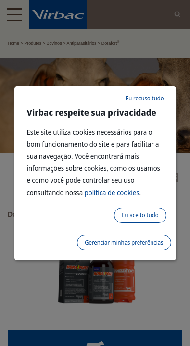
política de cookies (112, 192)
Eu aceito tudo (140, 215)
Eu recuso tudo (145, 98)
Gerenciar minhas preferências (124, 242)
